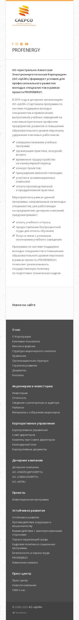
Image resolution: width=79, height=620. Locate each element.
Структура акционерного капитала (34, 351)
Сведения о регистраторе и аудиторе (35, 403)
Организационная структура (30, 361)
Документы (19, 370)
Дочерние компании (25, 467)
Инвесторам (20, 393)
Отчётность (19, 398)
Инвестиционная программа (30, 499)
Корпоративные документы (29, 449)
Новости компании (24, 585)
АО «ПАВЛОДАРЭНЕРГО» (27, 472)
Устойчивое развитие (25, 517)
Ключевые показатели (26, 341)
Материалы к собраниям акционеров (36, 412)
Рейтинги (18, 407)
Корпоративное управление (30, 430)
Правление (19, 356)
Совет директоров (23, 435)
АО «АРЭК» (19, 481)
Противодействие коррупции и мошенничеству (31, 524)
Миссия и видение (23, 346)
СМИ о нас (18, 590)
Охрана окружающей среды (30, 539)
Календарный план (24, 444)
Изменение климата (25, 562)
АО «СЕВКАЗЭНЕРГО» (25, 477)
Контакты (18, 375)
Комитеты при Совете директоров (33, 439)
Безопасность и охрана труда (31, 553)
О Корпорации (21, 336)
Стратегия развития (24, 365)
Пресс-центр (20, 580)
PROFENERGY (20, 558)
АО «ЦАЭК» (35, 607)
